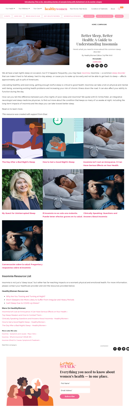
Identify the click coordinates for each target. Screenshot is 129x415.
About (113, 9)
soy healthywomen (52, 16)
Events (7, 16)
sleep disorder (118, 74)
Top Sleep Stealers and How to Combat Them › (22, 317)
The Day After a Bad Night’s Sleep (18, 164)
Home (94, 26)
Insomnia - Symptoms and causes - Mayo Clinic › (19, 335)
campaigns (102, 26)
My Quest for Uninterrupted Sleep (18, 215)
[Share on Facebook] (88, 67)
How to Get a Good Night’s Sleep (58, 164)
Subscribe (89, 16)
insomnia (86, 74)
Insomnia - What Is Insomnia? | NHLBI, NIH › (17, 339)
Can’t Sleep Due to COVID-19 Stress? (22, 305)
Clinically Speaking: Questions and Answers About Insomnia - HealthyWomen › (35, 320)
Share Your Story (104, 16)
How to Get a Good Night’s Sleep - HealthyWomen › (24, 324)
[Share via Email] (106, 67)
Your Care (36, 8)
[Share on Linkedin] (101, 67)
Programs (97, 60)
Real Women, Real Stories (78, 9)
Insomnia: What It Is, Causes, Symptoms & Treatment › (21, 342)
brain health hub (33, 16)
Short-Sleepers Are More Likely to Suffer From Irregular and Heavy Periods (40, 301)
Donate (119, 16)
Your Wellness (23, 8)
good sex (18, 16)
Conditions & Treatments (99, 9)
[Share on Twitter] (92, 67)
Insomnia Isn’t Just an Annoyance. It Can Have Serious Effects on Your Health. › (35, 313)
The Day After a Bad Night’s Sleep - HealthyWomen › (24, 327)
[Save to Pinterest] (97, 67)
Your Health (9, 8)
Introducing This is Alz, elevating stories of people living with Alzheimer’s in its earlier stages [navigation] (63, 2)
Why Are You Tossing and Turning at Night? (25, 298)
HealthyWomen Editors (93, 57)
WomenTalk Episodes (72, 16)
